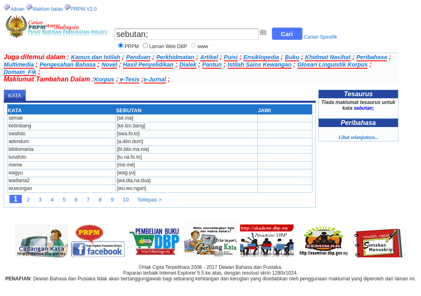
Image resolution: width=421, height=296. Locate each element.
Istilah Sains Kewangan (259, 64)
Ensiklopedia (261, 57)
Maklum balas (47, 9)
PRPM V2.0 (84, 9)
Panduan (138, 57)
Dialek (187, 64)
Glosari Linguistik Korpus (332, 64)
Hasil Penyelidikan (148, 64)
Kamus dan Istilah (95, 57)
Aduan (17, 9)
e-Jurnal (154, 79)
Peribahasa (371, 57)
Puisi (231, 57)
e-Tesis (129, 79)
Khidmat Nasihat (327, 57)
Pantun (212, 64)
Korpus (104, 79)
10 (126, 200)
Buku (292, 57)
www (202, 46)
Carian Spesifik (320, 37)
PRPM (132, 46)
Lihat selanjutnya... (358, 137)
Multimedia (19, 64)
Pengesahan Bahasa (67, 64)
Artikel (209, 57)
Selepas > (150, 200)
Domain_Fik (20, 72)
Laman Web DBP (168, 46)
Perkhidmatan (175, 57)
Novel (109, 64)
